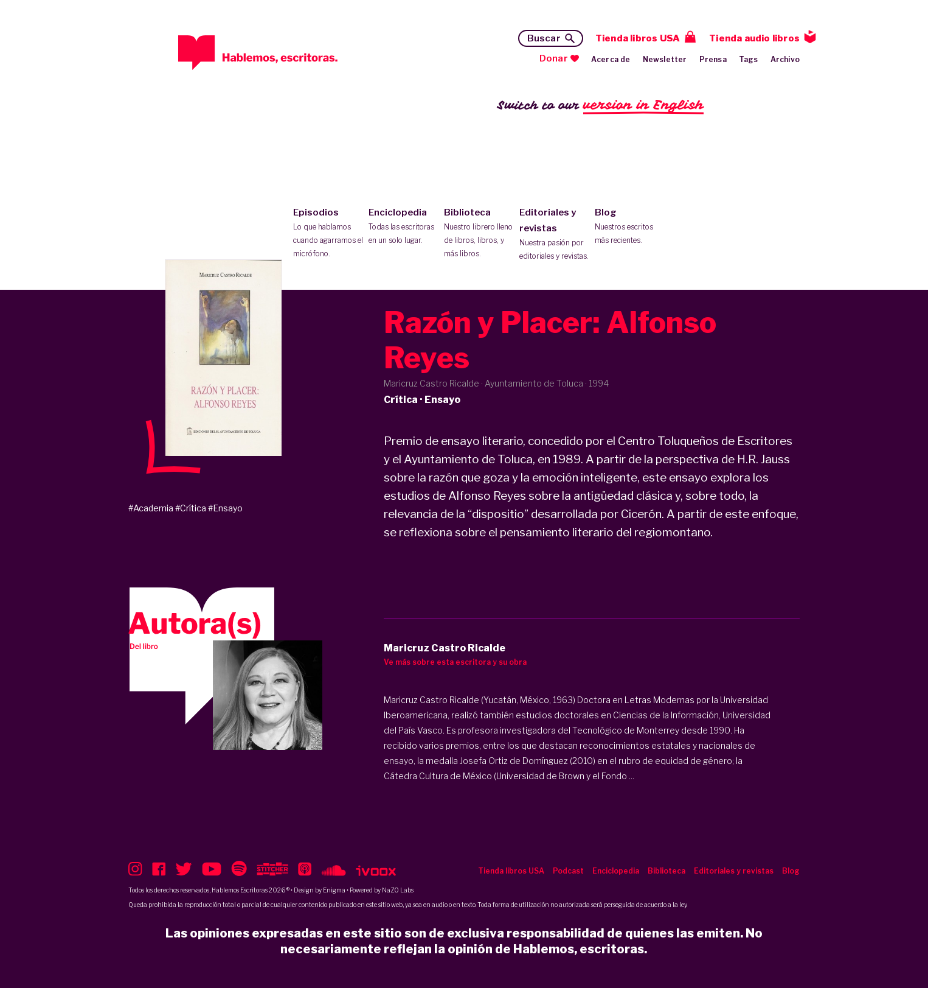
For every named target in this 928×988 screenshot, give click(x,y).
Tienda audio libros (754, 38)
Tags (748, 59)
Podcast (568, 870)
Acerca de (611, 59)
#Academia (150, 508)
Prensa (713, 59)
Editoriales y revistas (554, 235)
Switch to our (600, 105)
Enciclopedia (403, 227)
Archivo (785, 59)
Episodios (328, 234)
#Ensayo (225, 508)
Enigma (334, 890)
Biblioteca (479, 234)
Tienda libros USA (637, 38)
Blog (630, 227)
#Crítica (190, 508)
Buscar (544, 38)
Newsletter (665, 59)
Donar (553, 58)
